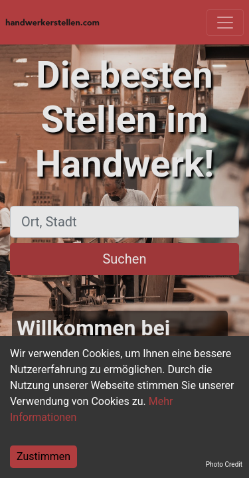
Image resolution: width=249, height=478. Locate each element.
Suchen (124, 259)
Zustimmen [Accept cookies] (43, 456)
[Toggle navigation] (225, 22)
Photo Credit (224, 464)
